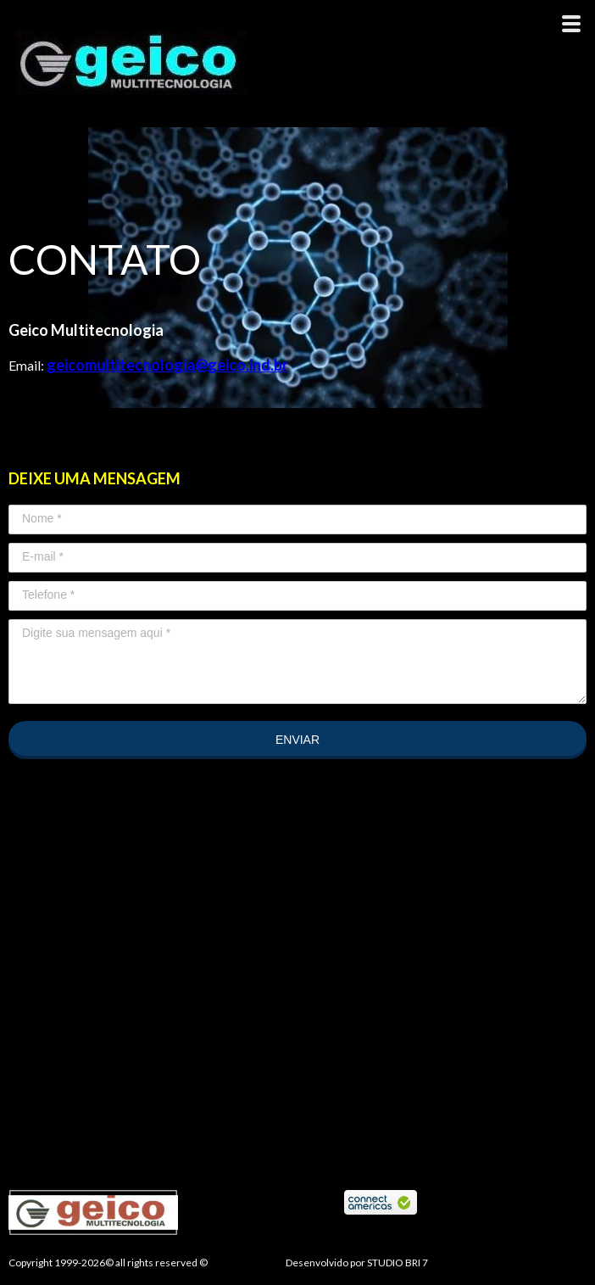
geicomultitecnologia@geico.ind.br (167, 364)
